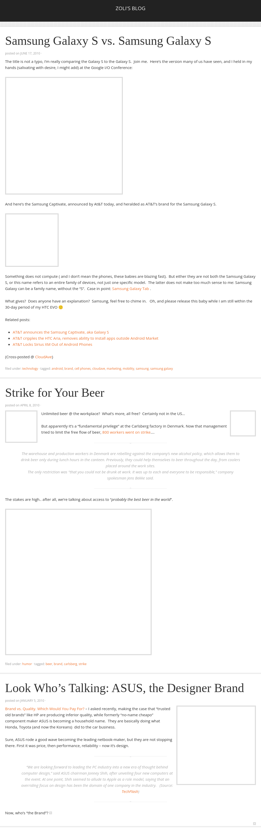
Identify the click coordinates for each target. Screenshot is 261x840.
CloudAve (43, 356)
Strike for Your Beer (54, 392)
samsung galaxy (161, 368)
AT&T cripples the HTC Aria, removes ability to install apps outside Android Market (85, 338)
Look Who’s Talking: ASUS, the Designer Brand (124, 688)
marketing (114, 368)
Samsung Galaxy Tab (130, 288)
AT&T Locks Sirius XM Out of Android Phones (52, 344)
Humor (27, 664)
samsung (142, 368)
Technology (30, 368)
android (57, 368)
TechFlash (130, 791)
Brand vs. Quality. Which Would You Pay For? (44, 708)
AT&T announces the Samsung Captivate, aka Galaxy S (61, 332)
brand (68, 368)
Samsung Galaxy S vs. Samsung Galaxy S (108, 40)
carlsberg (70, 664)
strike (83, 664)
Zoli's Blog (130, 8)
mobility (128, 368)
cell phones (82, 368)
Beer (49, 664)
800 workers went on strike (126, 432)
